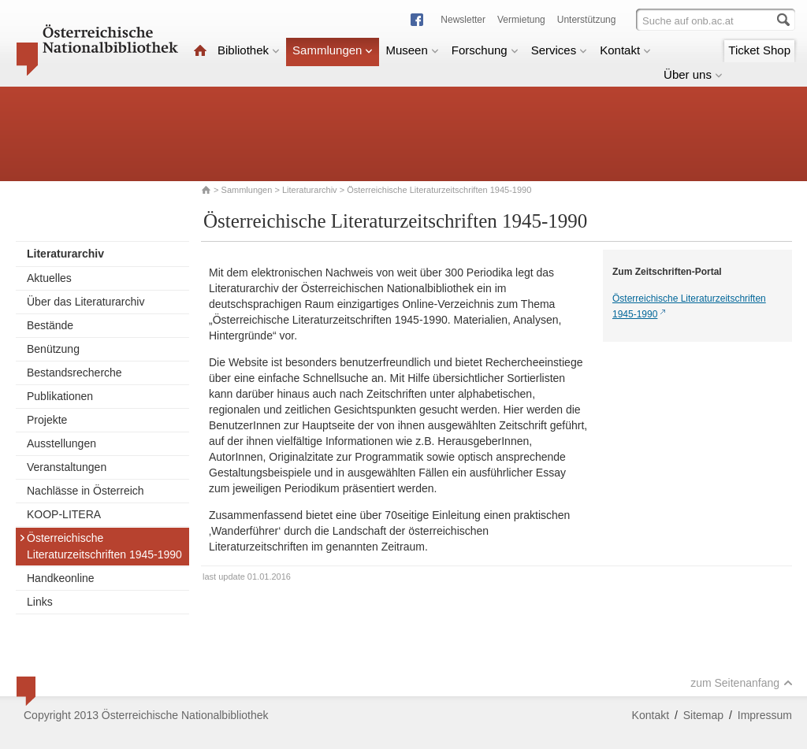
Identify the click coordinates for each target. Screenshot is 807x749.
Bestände (50, 325)
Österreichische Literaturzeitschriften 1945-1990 (100, 546)
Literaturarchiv (311, 190)
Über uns (693, 74)
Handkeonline (61, 578)
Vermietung (521, 19)
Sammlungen (332, 50)
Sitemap (703, 715)
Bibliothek (249, 50)
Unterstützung (586, 19)
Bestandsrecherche (74, 372)
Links (40, 601)
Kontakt (625, 50)
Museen (411, 50)
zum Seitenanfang (741, 683)
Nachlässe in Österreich (85, 490)
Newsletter (463, 19)
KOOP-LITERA (64, 514)
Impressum (765, 715)
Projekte (47, 419)
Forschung (485, 50)
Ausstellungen (61, 443)
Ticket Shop (759, 50)
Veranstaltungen (66, 467)
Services (559, 50)
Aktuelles (49, 278)
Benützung (53, 349)
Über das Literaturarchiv (85, 301)
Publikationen (60, 396)
